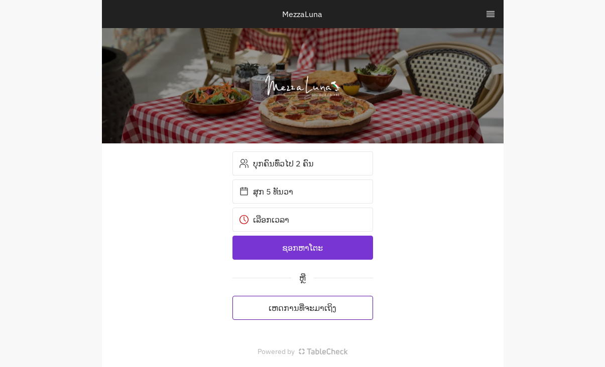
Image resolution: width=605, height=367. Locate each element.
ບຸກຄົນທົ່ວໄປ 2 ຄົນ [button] (276, 163)
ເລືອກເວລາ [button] (264, 220)
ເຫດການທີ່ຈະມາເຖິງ (302, 308)
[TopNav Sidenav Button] (490, 14)
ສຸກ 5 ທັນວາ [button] (266, 192)
